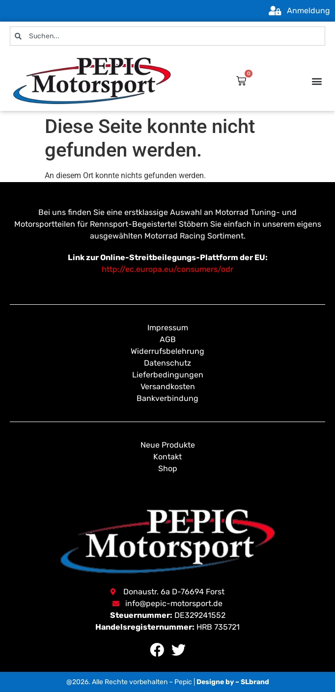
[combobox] (167, 36)
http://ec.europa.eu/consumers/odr (167, 269)
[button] (317, 81)
